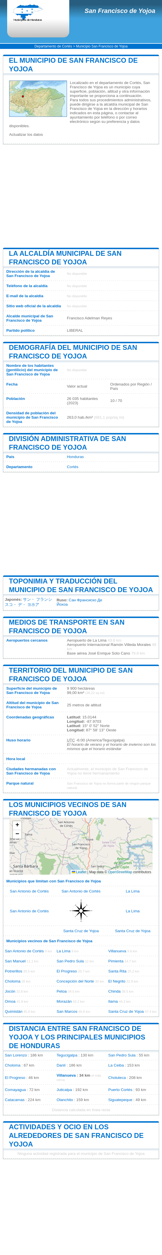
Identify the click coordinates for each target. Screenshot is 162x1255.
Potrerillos (13, 971)
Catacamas (15, 1100)
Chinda (114, 991)
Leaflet (79, 872)
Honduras (75, 457)
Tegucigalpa (67, 1055)
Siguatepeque (120, 1100)
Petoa (62, 991)
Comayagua (15, 1090)
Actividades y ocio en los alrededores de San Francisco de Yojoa (76, 1135)
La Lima (132, 891)
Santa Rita (117, 971)
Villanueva (117, 951)
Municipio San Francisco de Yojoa (101, 46)
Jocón (10, 991)
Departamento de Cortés (53, 46)
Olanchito (65, 1100)
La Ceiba (116, 1065)
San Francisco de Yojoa (120, 10)
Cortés (72, 467)
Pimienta (115, 961)
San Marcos (67, 1011)
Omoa (10, 1001)
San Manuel (15, 961)
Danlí (61, 1065)
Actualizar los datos (26, 134)
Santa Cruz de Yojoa (81, 931)
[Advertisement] (81, 196)
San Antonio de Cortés (29, 891)
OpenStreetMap (120, 872)
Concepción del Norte (75, 981)
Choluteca (117, 1077)
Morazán (64, 1001)
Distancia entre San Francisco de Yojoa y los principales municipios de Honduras (77, 1037)
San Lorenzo (16, 1055)
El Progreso (67, 971)
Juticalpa (64, 1090)
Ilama (113, 1001)
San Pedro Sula (70, 961)
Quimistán (13, 1011)
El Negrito (116, 981)
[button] (17, 825)
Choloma (12, 981)
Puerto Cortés (120, 1090)
